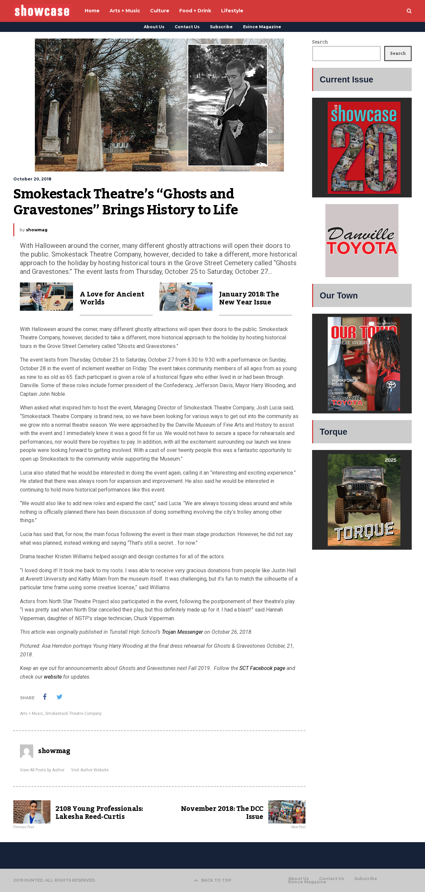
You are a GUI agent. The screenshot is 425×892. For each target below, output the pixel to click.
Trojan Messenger (182, 632)
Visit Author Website (90, 770)
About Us (154, 26)
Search (320, 42)
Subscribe (221, 26)
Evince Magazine (262, 26)
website (53, 677)
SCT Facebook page (262, 668)
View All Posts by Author (42, 770)
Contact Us (187, 26)
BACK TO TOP (212, 880)
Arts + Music (31, 713)
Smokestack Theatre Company (73, 713)
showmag (36, 229)
